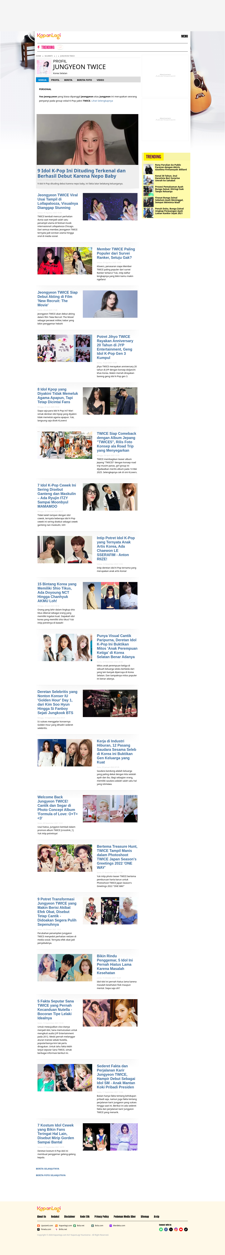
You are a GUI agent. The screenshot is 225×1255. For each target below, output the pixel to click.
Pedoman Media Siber (125, 1216)
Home (38, 56)
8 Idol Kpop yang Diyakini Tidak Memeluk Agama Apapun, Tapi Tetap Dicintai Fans (58, 395)
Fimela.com (44, 1229)
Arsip (156, 1216)
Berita (68, 79)
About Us (41, 1216)
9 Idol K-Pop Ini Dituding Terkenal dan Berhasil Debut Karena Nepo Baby (82, 173)
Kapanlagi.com (63, 1225)
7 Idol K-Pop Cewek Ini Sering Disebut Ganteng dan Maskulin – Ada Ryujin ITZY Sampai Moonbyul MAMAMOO (57, 495)
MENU (184, 36)
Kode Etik (85, 1216)
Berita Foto (84, 79)
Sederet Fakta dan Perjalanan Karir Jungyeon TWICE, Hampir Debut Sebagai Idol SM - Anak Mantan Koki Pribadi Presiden (116, 1076)
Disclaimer (69, 1216)
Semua (42, 79)
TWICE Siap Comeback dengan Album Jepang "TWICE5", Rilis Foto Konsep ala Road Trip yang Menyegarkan (116, 442)
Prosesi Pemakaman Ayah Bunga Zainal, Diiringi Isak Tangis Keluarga (169, 189)
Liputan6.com (45, 1225)
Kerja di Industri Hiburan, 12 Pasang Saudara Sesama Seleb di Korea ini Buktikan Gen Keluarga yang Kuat (116, 751)
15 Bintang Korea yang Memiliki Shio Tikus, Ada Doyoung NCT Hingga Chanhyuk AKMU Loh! (57, 592)
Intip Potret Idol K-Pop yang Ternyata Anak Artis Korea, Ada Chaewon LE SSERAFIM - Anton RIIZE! (116, 548)
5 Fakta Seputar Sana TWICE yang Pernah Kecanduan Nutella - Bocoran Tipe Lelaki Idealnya (56, 1009)
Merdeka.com (117, 1225)
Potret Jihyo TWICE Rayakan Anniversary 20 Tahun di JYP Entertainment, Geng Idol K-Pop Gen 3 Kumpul (115, 347)
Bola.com (97, 1225)
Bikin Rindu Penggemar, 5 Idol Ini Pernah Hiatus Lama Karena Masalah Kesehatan (115, 964)
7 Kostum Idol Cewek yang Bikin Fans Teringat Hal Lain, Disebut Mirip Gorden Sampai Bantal (56, 1133)
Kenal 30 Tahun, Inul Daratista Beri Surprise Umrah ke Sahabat (167, 178)
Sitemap (145, 1216)
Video (100, 79)
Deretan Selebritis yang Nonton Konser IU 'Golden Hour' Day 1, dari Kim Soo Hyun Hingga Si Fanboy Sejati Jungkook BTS (58, 702)
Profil (55, 79)
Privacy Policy (102, 1216)
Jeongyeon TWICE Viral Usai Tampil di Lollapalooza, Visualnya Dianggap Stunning (58, 201)
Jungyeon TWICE (67, 56)
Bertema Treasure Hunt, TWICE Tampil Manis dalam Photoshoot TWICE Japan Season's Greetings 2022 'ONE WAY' (117, 857)
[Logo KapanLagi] (49, 36)
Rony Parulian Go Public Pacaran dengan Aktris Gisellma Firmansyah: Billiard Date (171, 167)
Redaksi (55, 1216)
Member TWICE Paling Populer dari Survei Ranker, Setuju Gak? (116, 253)
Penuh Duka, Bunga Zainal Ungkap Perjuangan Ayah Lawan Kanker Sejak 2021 (169, 210)
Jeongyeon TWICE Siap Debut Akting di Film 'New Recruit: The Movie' (58, 298)
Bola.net (78, 1225)
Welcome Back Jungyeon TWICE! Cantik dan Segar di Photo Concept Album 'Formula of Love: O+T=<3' (58, 807)
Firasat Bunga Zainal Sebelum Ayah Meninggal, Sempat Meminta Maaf (169, 199)
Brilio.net (61, 1229)
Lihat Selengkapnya (102, 100)
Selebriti (49, 56)
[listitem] (60, 47)
